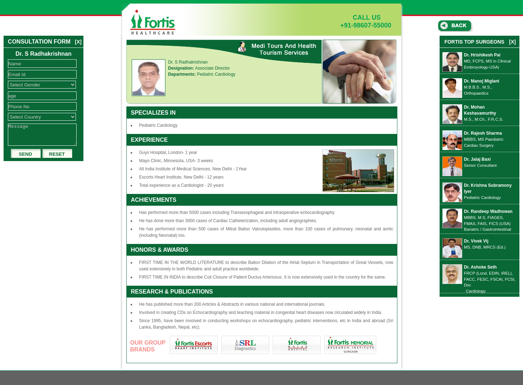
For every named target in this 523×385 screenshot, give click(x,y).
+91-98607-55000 (366, 25)
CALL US (360, 17)
